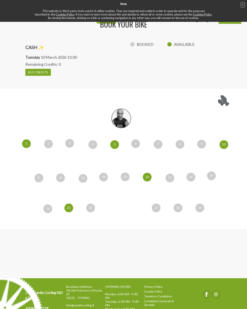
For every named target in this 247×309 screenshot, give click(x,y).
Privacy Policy (153, 286)
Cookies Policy (65, 14)
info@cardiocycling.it (80, 305)
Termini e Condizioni (158, 296)
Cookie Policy (153, 291)
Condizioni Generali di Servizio (159, 303)
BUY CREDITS (38, 72)
